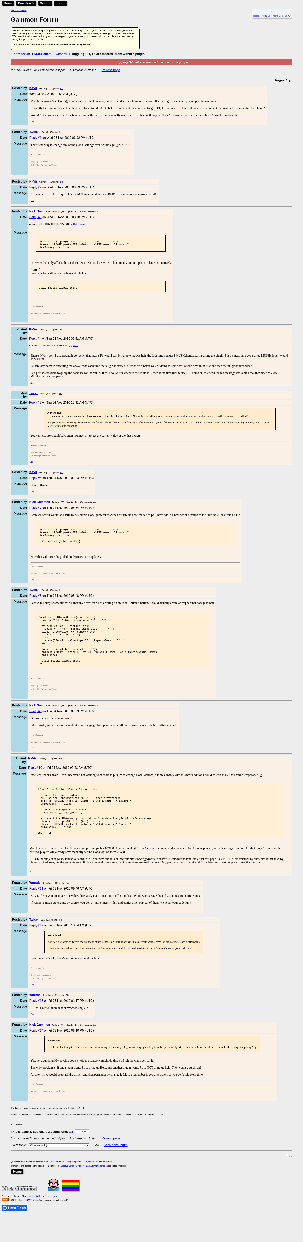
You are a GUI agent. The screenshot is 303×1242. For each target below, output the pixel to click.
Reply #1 (35, 137)
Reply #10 (35, 785)
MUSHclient (42, 54)
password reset (31, 39)
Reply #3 (35, 217)
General (61, 54)
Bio (61, 88)
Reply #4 (35, 342)
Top (32, 121)
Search (45, 3)
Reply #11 (36, 915)
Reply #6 (35, 481)
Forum (61, 3)
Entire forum (21, 54)
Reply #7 (35, 511)
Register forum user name (265, 16)
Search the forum (116, 1172)
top (289, 1183)
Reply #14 (36, 1057)
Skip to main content (19, 11)
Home (8, 3)
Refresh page (111, 70)
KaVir (75, 349)
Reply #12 (36, 952)
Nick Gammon (79, 224)
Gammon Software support (40, 1223)
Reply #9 (35, 728)
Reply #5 (35, 406)
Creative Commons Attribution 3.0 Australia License (83, 1193)
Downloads (26, 3)
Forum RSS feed (20, 1227)
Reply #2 (35, 187)
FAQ (288, 16)
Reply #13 (36, 1028)
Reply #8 (35, 602)
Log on (272, 11)
